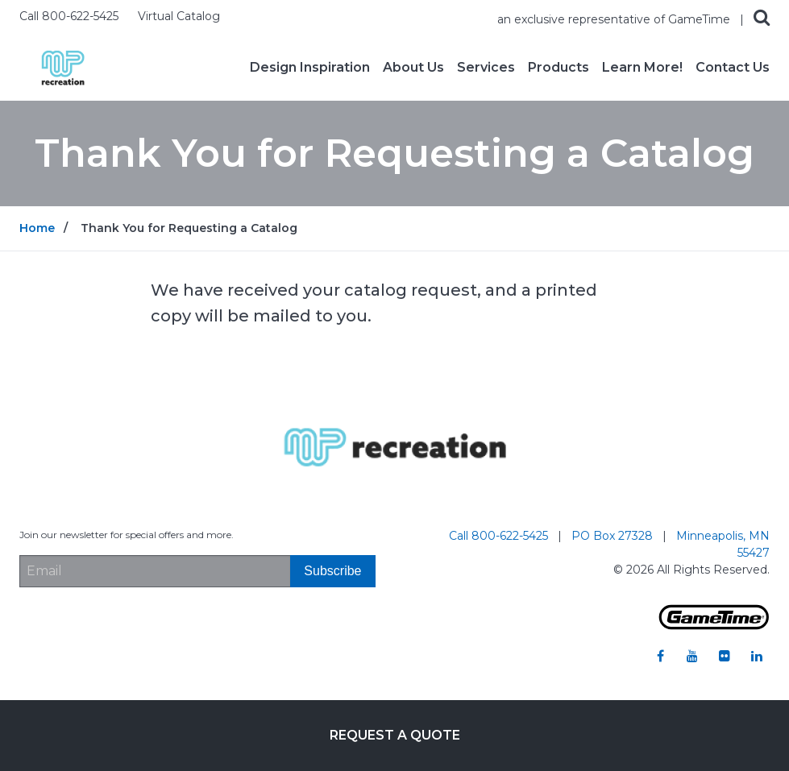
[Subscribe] (332, 571)
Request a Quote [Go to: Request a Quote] (395, 735)
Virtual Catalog (179, 16)
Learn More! (642, 67)
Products (558, 67)
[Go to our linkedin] (757, 656)
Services (486, 67)
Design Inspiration (310, 67)
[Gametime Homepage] (714, 625)
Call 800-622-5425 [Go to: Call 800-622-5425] (500, 536)
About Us (413, 67)
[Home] (62, 66)
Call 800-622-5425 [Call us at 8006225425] (70, 16)
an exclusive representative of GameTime (615, 19)
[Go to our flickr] (724, 656)
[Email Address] (154, 571)
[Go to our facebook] (660, 656)
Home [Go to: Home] (37, 228)
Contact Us (733, 67)
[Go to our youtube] (692, 656)
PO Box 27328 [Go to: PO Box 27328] (613, 536)
